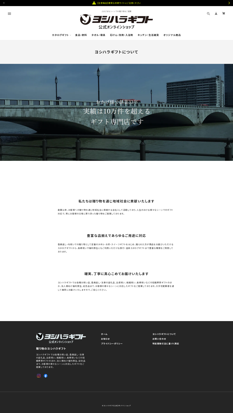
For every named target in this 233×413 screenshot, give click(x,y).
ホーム (104, 334)
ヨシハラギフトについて (164, 334)
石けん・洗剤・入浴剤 (121, 35)
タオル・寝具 (98, 35)
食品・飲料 (81, 35)
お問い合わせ (159, 339)
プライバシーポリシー (112, 343)
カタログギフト (60, 35)
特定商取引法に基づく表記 (165, 343)
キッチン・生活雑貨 (148, 35)
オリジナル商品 (172, 35)
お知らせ (105, 339)
